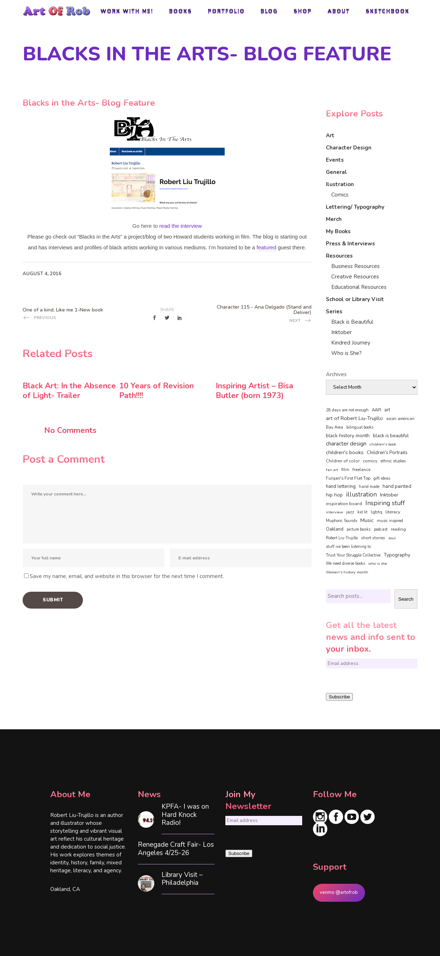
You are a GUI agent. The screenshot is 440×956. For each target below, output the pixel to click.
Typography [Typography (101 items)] (397, 554)
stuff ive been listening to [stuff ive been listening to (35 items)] (348, 546)
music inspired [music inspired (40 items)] (390, 520)
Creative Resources (355, 276)
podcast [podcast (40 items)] (381, 529)
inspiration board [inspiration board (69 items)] (344, 503)
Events (335, 159)
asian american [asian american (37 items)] (400, 418)
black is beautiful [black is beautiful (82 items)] (391, 436)
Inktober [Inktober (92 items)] (389, 494)
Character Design (348, 147)
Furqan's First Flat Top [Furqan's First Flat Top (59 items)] (348, 478)
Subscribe (339, 696)
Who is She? (346, 353)
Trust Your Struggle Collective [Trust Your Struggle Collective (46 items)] (353, 555)
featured (266, 247)
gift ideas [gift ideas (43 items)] (382, 478)
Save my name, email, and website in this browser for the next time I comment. (127, 576)
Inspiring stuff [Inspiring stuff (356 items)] (385, 503)
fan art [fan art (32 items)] (332, 469)
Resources (339, 255)
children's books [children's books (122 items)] (345, 452)
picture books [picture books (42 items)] (359, 529)
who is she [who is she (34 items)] (377, 563)
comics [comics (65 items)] (370, 461)
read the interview (180, 226)
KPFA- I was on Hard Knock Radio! (185, 815)
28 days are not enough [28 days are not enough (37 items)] (347, 410)
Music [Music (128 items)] (367, 520)
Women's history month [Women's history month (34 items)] (347, 572)
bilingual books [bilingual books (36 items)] (359, 427)
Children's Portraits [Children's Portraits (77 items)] (387, 452)
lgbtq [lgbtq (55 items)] (376, 512)
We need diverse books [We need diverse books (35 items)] (345, 563)
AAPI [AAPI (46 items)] (376, 410)
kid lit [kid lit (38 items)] (362, 512)
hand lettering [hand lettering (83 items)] (341, 486)
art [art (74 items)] (387, 410)
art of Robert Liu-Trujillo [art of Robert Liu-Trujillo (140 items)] (354, 418)
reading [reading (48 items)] (398, 529)
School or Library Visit (355, 299)
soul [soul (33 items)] (391, 538)
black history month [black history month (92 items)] (348, 435)
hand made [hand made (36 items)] (369, 486)
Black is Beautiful (352, 321)
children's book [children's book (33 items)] (383, 444)
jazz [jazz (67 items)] (350, 512)
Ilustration (340, 184)
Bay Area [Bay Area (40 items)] (334, 427)
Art (330, 135)
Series (334, 311)
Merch (334, 219)
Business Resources (355, 266)
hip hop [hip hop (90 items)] (334, 494)
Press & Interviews (350, 243)
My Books (338, 231)
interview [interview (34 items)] (334, 512)
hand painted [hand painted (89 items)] (397, 486)
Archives (336, 374)
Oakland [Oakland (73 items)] (334, 529)
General (336, 172)
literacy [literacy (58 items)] (392, 512)
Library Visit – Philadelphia (182, 879)
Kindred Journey (350, 342)
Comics (339, 194)
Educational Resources (359, 287)
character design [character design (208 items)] (346, 444)
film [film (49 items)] (345, 469)
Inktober (341, 332)
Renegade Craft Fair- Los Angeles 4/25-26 (176, 849)
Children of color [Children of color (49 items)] (343, 461)
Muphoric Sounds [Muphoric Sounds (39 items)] (341, 520)
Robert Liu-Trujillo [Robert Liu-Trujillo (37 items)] (342, 538)
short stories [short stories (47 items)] (373, 538)
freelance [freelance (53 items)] (361, 469)
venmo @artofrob (339, 892)
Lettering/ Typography (355, 207)
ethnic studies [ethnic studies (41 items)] (393, 461)
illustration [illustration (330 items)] (361, 495)
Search (405, 599)
